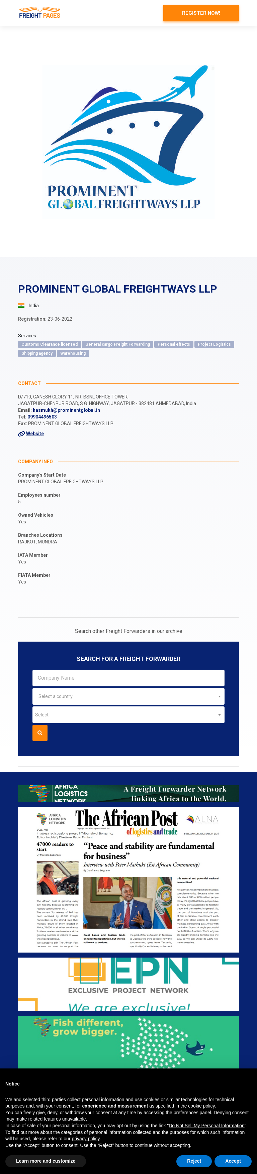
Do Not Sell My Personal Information (206, 1125)
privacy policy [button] (85, 1138)
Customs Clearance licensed (49, 344)
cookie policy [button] (201, 1106)
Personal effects (174, 344)
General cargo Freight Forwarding (117, 344)
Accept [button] (233, 1161)
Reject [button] (194, 1161)
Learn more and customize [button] (45, 1161)
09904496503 (42, 417)
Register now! (199, 13)
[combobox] (128, 696)
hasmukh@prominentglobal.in (66, 410)
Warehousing (73, 353)
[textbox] (128, 696)
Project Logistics (214, 344)
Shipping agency (37, 353)
